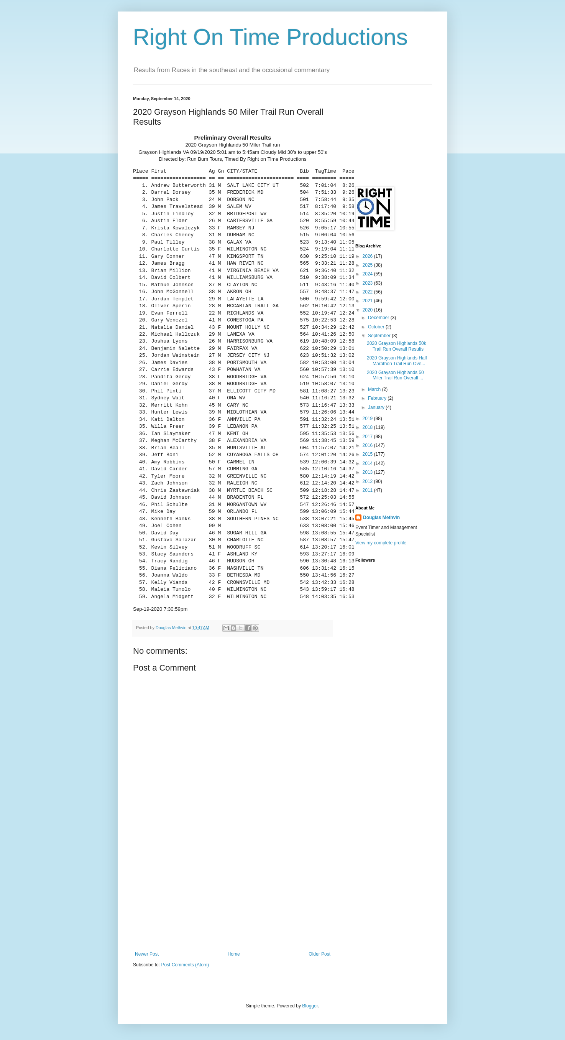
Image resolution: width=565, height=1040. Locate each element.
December (379, 317)
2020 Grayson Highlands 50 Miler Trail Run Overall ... (395, 375)
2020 (368, 310)
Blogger (310, 1006)
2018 (368, 427)
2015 (368, 454)
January (377, 407)
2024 (368, 274)
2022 (368, 292)
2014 (368, 463)
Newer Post (147, 954)
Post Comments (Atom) (185, 964)
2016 (368, 445)
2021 (368, 300)
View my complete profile (380, 543)
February (378, 398)
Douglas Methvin (381, 517)
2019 (368, 418)
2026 (368, 256)
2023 (368, 283)
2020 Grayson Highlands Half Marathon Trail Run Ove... (397, 360)
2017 (368, 436)
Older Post (319, 954)
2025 (368, 265)
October (377, 327)
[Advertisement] (232, 894)
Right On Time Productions (270, 37)
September (380, 335)
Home (234, 954)
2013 (368, 472)
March (375, 389)
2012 (368, 481)
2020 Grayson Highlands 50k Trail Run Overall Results (396, 346)
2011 (368, 490)
